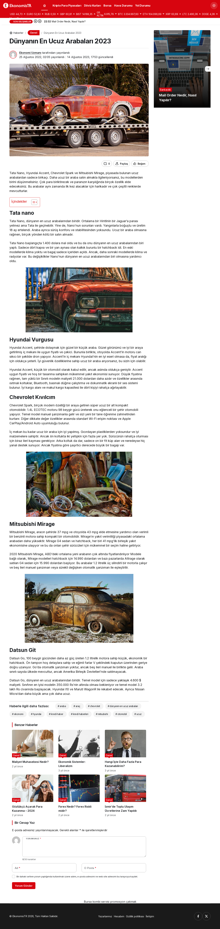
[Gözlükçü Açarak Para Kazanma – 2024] (32, 796)
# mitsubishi (102, 714)
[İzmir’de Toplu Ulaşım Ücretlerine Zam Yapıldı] (125, 796)
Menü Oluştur (16, 18)
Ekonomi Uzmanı (30, 52)
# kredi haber (56, 714)
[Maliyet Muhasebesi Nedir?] (32, 751)
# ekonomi (17, 714)
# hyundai (36, 714)
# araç (77, 706)
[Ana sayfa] (44, 6)
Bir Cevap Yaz (25, 822)
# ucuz (138, 714)
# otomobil (121, 714)
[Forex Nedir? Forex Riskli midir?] (79, 796)
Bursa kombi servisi (96, 901)
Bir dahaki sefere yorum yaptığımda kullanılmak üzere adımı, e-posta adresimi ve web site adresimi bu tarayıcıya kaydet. (77, 876)
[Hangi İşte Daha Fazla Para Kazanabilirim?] (125, 751)
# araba (62, 706)
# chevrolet (94, 706)
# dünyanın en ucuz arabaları (123, 706)
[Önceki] (36, 21)
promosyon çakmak (123, 901)
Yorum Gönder (23, 885)
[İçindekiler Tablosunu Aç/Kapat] (32, 202)
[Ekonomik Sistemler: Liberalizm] (79, 751)
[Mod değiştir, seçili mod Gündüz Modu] (214, 5)
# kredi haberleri (79, 714)
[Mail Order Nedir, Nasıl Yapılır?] (182, 69)
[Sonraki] (40, 21)
